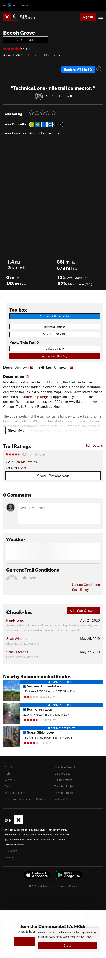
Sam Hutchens (17, 652)
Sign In (88, 17)
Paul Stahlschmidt (58, 96)
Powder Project (63, 792)
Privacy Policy (83, 936)
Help (7, 773)
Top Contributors (15, 792)
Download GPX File (54, 334)
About (8, 767)
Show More (16, 430)
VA (18, 55)
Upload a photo (54, 348)
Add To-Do (37, 133)
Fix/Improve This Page (55, 356)
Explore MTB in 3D (78, 69)
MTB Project (62, 773)
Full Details (94, 445)
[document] (67, 940)
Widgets (10, 780)
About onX (11, 850)
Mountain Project (64, 767)
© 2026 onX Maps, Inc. (42, 885)
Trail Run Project (64, 786)
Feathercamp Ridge (34, 397)
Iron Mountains (49, 55)
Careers (9, 857)
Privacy (73, 885)
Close (67, 945)
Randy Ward (15, 620)
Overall (23, 468)
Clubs (8, 786)
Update (86, 585)
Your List (53, 133)
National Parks (63, 799)
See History (80, 590)
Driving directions (54, 326)
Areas (7, 55)
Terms (62, 885)
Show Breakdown (53, 475)
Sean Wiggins (16, 638)
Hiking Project (63, 780)
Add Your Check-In (83, 610)
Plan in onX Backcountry (54, 316)
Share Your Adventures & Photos (25, 799)
